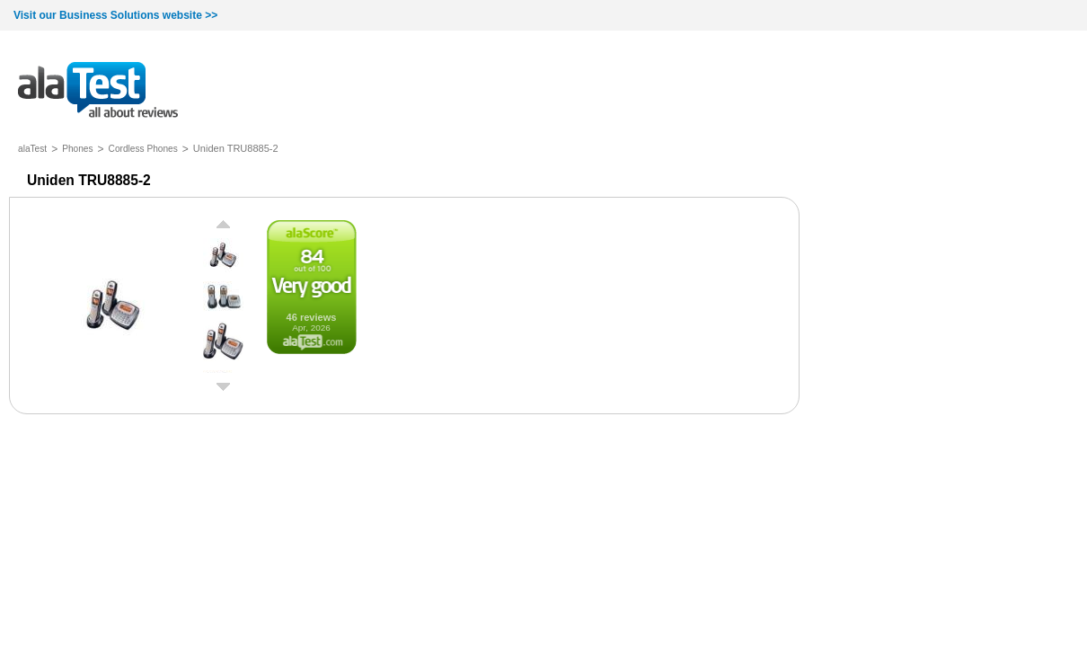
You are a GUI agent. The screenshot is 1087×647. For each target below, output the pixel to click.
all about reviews (98, 91)
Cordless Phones (143, 149)
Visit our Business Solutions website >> (115, 15)
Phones (77, 149)
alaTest (32, 149)
